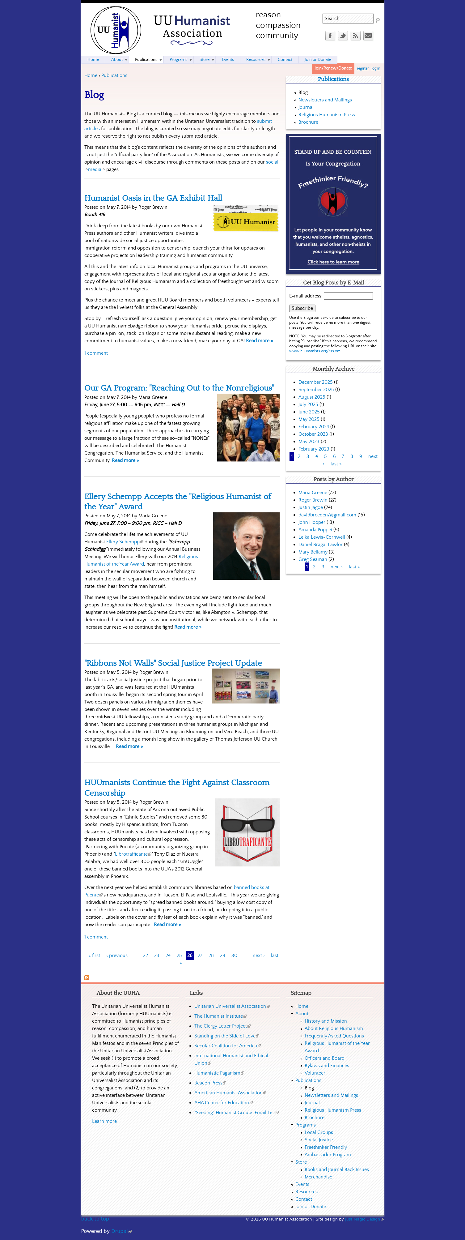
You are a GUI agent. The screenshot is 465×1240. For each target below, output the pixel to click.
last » (336, 464)
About (117, 59)
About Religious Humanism (334, 1028)
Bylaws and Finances (327, 1065)
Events (228, 59)
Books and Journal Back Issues (337, 1169)
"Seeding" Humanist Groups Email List (236, 1112)
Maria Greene (312, 492)
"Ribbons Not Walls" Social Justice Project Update (173, 663)
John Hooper (311, 522)
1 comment (96, 353)
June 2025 (309, 412)
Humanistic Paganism (219, 1073)
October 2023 (313, 434)
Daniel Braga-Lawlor (320, 544)
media (96, 169)
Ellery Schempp (124, 542)
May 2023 (308, 441)
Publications (114, 75)
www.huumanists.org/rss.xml (315, 351)
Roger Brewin (313, 500)
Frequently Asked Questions (334, 1036)
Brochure (308, 122)
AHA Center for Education (223, 1102)
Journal (306, 107)
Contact (285, 59)
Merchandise (318, 1177)
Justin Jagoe (310, 507)
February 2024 (313, 427)
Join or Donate (318, 59)
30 (234, 955)
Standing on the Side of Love (226, 1036)
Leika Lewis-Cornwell (321, 537)
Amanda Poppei (315, 529)
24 (168, 955)
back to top (95, 1219)
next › (259, 955)
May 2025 (308, 419)
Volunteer (315, 1073)
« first (94, 955)
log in (375, 68)
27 (200, 955)
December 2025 (315, 382)
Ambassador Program (328, 1154)
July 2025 (308, 404)
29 (222, 955)
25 (179, 955)
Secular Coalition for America (227, 1046)
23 (156, 955)
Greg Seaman (312, 559)
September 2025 (316, 389)
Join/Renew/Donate (333, 68)
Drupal (121, 1231)
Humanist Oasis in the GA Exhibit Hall (153, 198)
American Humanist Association (230, 1093)
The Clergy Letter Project (222, 1026)
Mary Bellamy (313, 552)
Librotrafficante (133, 854)
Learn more (104, 1121)
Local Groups (319, 1132)
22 (145, 955)
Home (90, 75)
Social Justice (319, 1140)
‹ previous (117, 955)
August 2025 (311, 397)
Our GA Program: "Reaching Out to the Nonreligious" (179, 388)
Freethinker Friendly (326, 1147)
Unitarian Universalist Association (232, 1006)
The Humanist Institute (220, 1016)
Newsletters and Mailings (325, 100)
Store (204, 59)
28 (211, 955)
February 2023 (313, 449)
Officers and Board (325, 1058)
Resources (255, 59)
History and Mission (326, 1021)
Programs (178, 59)
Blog (303, 92)
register (363, 68)
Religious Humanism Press (326, 115)
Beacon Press (210, 1083)
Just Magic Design (364, 1219)
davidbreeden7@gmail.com (327, 515)
